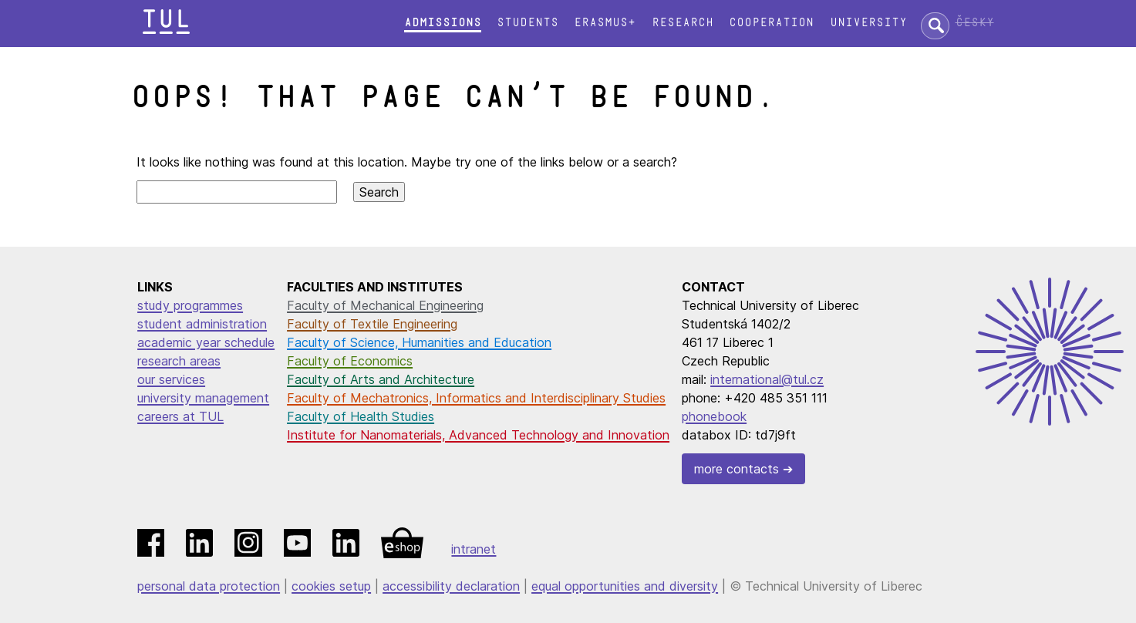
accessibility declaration (451, 586)
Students (527, 22)
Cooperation (771, 22)
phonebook (714, 416)
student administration (202, 324)
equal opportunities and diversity (624, 586)
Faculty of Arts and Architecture (380, 379)
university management (203, 398)
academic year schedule (206, 342)
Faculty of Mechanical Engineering (385, 305)
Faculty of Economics (350, 361)
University (868, 22)
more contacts (736, 469)
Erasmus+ (604, 22)
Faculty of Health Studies (360, 416)
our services (171, 379)
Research (682, 22)
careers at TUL (180, 416)
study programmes (190, 305)
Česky (975, 22)
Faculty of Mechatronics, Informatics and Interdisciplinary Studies (476, 398)
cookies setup (331, 586)
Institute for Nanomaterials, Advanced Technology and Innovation (478, 435)
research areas (179, 361)
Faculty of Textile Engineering (372, 324)
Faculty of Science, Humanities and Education (419, 342)
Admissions (442, 22)
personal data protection (208, 586)
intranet (473, 549)
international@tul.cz (767, 379)
